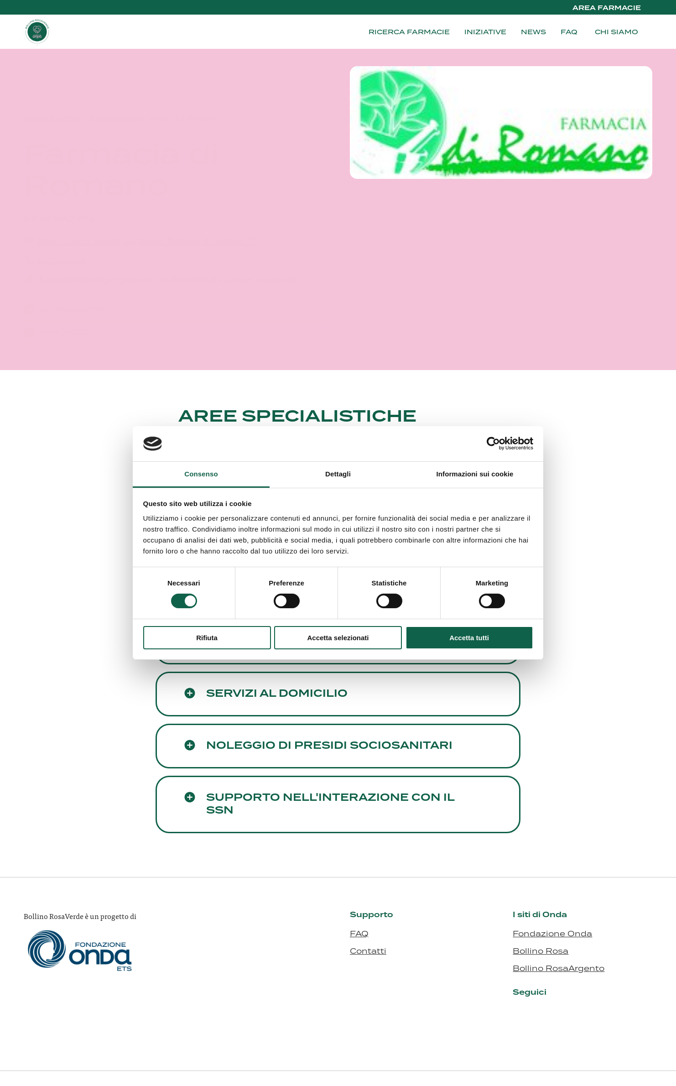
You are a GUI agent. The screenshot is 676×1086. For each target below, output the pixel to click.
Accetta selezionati (338, 638)
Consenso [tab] (201, 474)
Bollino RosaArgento (558, 968)
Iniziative (485, 32)
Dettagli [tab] (338, 474)
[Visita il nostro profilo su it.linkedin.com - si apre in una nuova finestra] (520, 1013)
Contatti (368, 951)
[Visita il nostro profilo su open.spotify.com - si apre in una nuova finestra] (587, 1013)
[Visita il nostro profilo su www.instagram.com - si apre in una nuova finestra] (537, 1013)
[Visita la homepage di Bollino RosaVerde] (69, 31)
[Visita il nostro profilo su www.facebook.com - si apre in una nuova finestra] (553, 1013)
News (533, 32)
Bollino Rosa (540, 951)
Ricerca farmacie (409, 32)
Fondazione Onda (552, 934)
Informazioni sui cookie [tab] (475, 474)
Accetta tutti (469, 638)
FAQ (569, 32)
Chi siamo (616, 32)
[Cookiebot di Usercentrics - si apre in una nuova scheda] (493, 443)
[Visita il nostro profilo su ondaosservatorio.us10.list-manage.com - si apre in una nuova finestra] (570, 1013)
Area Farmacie (606, 8)
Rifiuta (207, 638)
